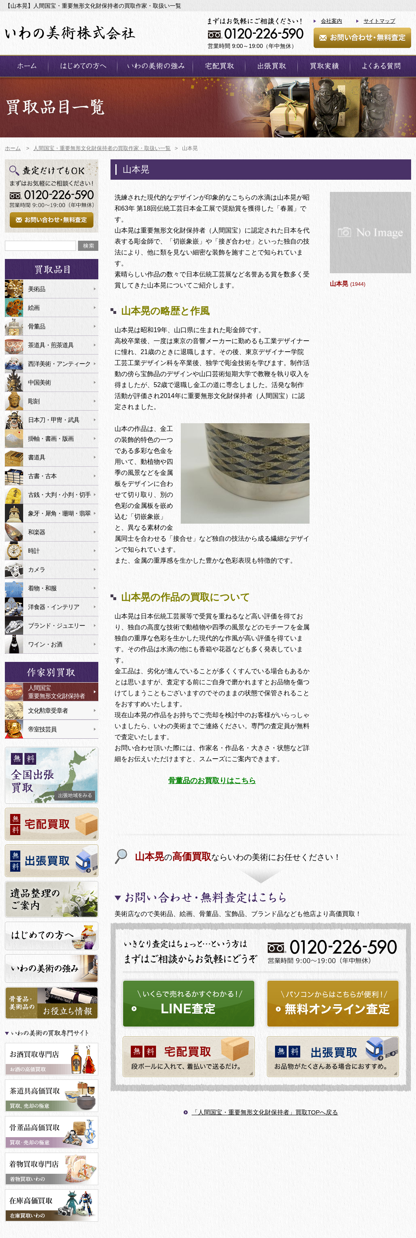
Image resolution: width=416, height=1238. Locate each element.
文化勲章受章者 (48, 710)
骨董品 (36, 326)
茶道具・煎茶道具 (51, 345)
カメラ (36, 569)
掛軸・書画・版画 (51, 438)
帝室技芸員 (42, 729)
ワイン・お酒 (45, 644)
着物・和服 (42, 588)
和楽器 (36, 532)
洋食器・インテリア (53, 606)
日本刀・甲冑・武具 (53, 419)
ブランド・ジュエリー (56, 625)
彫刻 (33, 401)
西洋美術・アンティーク (59, 363)
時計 (33, 550)
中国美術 (39, 382)
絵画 (33, 307)
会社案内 (331, 21)
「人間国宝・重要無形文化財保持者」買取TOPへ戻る (265, 1112)
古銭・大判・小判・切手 (59, 494)
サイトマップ (379, 21)
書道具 (36, 457)
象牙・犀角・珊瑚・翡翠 (59, 513)
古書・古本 (42, 475)
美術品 (36, 288)
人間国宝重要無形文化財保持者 (56, 691)
